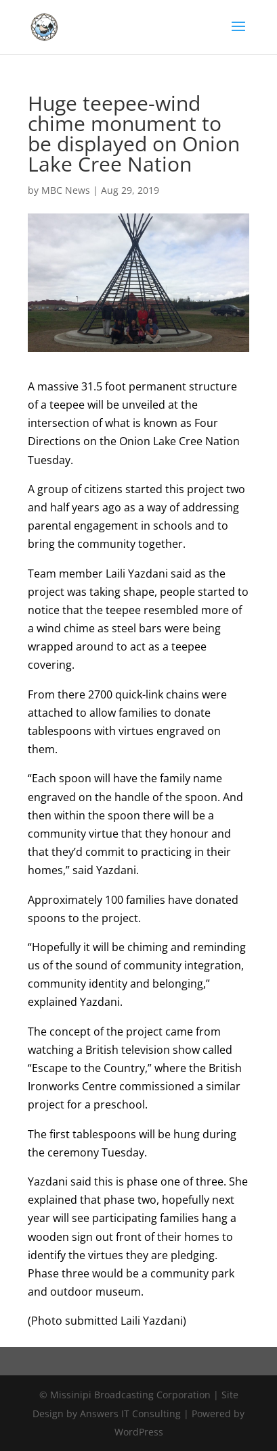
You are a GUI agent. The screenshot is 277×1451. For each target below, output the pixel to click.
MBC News (65, 190)
